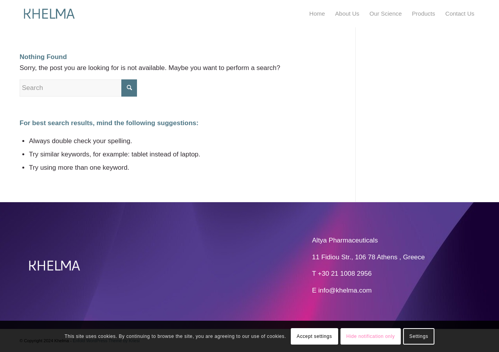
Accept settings (314, 336)
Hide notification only (370, 336)
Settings (418, 336)
